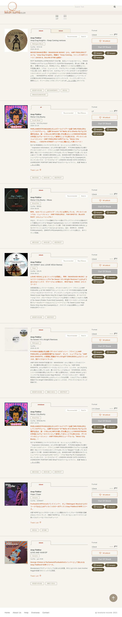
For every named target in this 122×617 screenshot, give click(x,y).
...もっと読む (71, 97)
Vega (34, 284)
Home (7, 612)
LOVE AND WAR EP (38, 568)
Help (26, 612)
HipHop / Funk (41, 19)
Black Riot (35, 219)
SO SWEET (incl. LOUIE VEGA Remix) (46, 281)
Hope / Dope (35, 510)
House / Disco (11, 19)
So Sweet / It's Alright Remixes (44, 355)
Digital (100, 19)
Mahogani (35, 359)
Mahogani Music (37, 60)
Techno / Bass (26, 19)
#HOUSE (47, 194)
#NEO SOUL (51, 408)
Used (91, 19)
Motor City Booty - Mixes (41, 216)
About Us (17, 612)
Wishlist (104, 57)
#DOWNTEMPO (52, 106)
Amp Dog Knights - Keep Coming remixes (48, 56)
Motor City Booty (37, 133)
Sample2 (111, 69)
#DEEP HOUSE (37, 106)
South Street (36, 136)
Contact (46, 612)
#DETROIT (58, 194)
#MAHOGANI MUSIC (39, 111)
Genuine (35, 514)
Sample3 (98, 73)
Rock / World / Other (59, 19)
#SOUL (65, 106)
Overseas (35, 612)
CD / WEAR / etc (78, 19)
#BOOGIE (35, 194)
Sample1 (98, 69)
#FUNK (44, 546)
